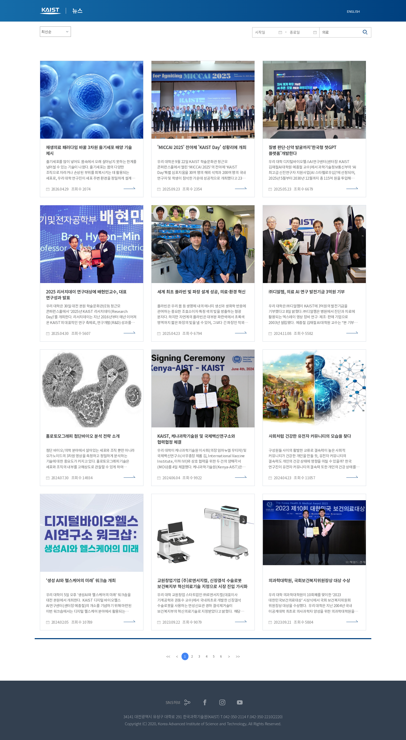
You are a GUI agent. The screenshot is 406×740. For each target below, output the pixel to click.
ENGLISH (353, 11)
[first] (166, 656)
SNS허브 (173, 702)
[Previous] (175, 656)
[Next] (231, 656)
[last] (239, 656)
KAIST (51, 11)
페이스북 (205, 703)
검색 (365, 32)
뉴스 (77, 10)
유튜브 (240, 703)
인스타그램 (222, 703)
